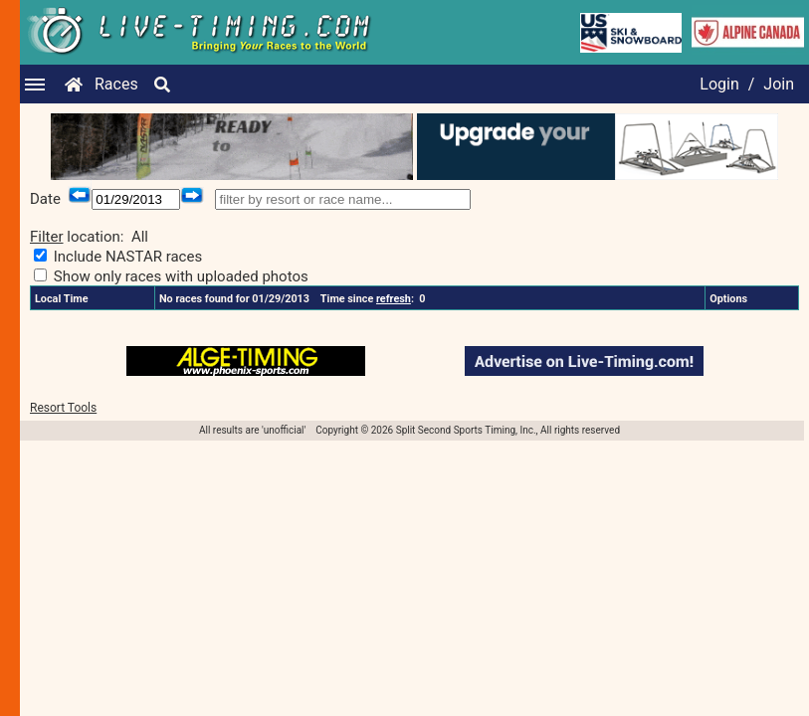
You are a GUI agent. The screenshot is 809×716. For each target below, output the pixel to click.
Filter (47, 237)
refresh (393, 298)
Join (778, 84)
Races (116, 84)
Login (719, 84)
